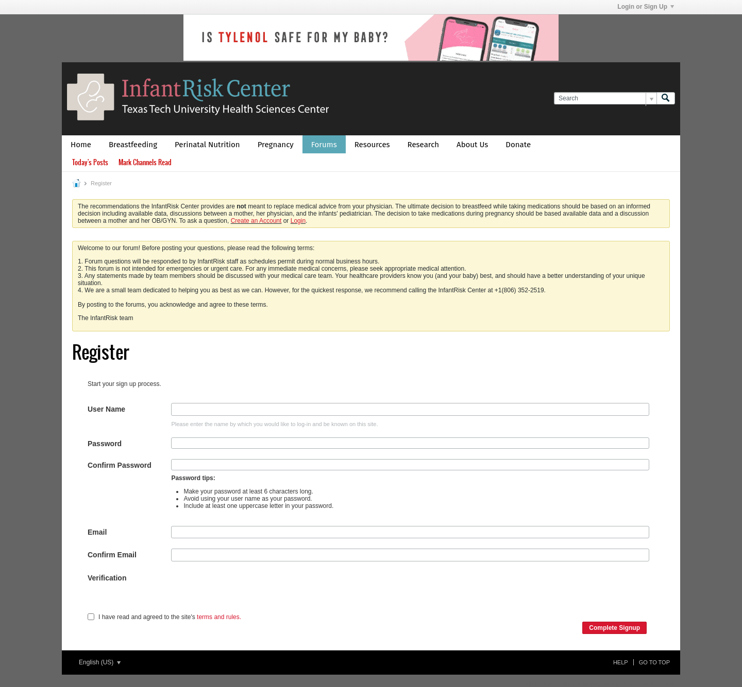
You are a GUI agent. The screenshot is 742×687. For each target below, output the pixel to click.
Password (105, 443)
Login (298, 220)
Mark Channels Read (145, 162)
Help (620, 662)
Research (424, 144)
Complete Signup (614, 627)
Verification (107, 578)
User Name (106, 409)
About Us (472, 144)
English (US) (100, 662)
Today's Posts (90, 162)
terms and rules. (219, 617)
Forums (324, 144)
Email (97, 532)
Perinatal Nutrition (207, 144)
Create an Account (256, 220)
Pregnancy (276, 144)
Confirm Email (112, 555)
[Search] (605, 98)
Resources (372, 144)
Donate (518, 144)
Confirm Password (119, 465)
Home (81, 144)
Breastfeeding (133, 144)
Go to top (654, 662)
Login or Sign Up (645, 6)
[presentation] (249, 592)
